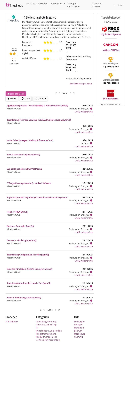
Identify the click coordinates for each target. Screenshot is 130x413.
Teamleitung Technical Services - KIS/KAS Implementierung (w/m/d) (39, 120)
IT (37, 327)
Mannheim (79, 327)
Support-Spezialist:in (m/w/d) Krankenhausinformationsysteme (37, 197)
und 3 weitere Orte (84, 175)
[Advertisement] (50, 363)
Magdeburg (79, 333)
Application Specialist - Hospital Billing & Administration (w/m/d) (37, 105)
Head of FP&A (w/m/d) (17, 211)
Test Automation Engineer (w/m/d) (23, 154)
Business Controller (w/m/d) (20, 226)
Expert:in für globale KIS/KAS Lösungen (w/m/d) (29, 269)
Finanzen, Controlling (46, 324)
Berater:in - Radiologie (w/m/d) (21, 240)
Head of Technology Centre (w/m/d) (24, 297)
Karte (25, 98)
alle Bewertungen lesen (81, 83)
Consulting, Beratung (46, 321)
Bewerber (43, 3)
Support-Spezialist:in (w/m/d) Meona (24, 169)
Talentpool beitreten (97, 5)
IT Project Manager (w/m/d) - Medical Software (29, 183)
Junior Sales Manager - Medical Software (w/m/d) (30, 140)
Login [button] (117, 5)
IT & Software (12, 321)
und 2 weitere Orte (84, 111)
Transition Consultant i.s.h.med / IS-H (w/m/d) (28, 283)
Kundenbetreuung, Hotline (49, 330)
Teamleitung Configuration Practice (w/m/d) (28, 254)
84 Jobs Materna (110, 95)
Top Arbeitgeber (110, 17)
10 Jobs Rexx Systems (111, 31)
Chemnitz (78, 336)
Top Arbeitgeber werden (110, 104)
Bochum (78, 330)
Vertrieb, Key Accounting (48, 339)
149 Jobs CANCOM (110, 46)
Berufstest (31, 3)
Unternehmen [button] (57, 3)
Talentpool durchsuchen (73, 5)
